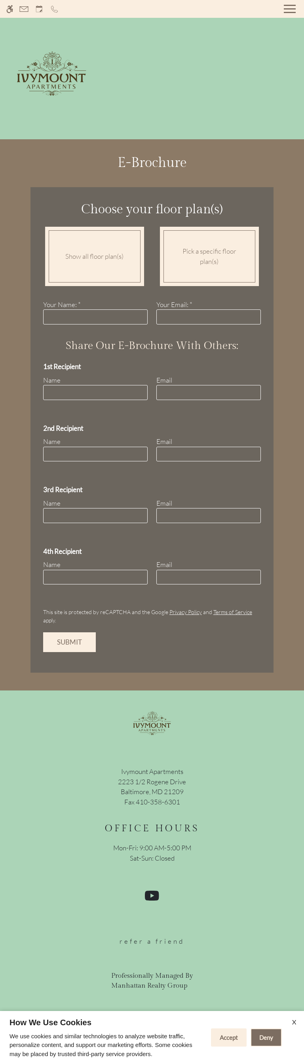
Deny (266, 1037)
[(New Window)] (152, 787)
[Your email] (208, 316)
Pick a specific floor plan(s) (209, 256)
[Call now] (54, 9)
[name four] (95, 577)
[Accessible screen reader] (10, 9)
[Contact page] (24, 9)
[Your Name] (95, 316)
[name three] (95, 515)
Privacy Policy (185, 612)
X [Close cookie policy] (294, 1022)
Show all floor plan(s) (94, 256)
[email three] (208, 515)
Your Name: (62, 304)
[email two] (208, 454)
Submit (69, 642)
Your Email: (174, 304)
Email (164, 380)
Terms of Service (232, 612)
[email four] (208, 577)
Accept (229, 1037)
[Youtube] (152, 899)
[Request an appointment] (39, 9)
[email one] (208, 392)
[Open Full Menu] (289, 9)
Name (52, 380)
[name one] (95, 392)
